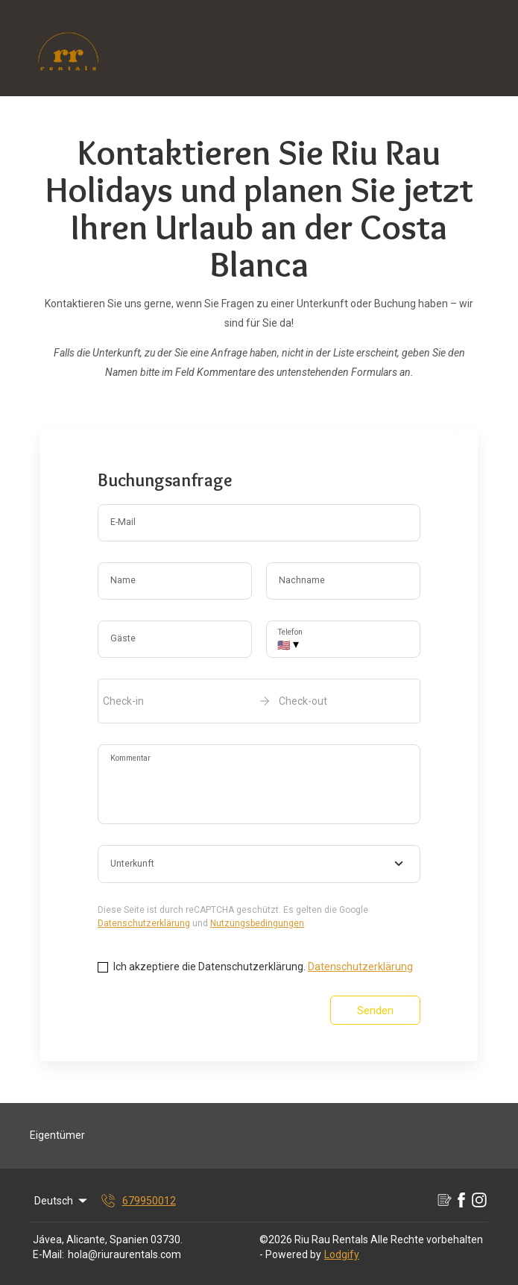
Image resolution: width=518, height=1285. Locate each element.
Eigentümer (57, 1135)
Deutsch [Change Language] (61, 1200)
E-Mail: (48, 1254)
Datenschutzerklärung (144, 923)
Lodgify (341, 1254)
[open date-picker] (259, 701)
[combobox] (259, 864)
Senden (375, 1011)
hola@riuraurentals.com (124, 1254)
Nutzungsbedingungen (257, 923)
